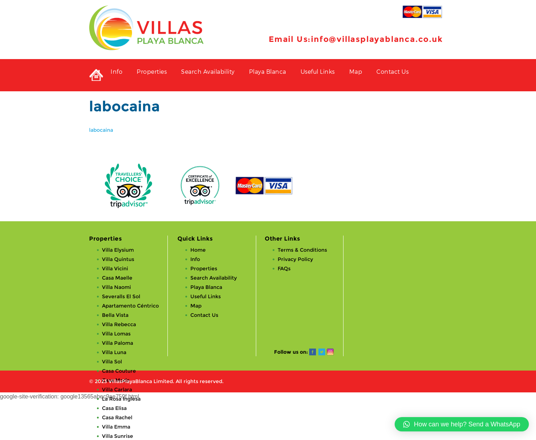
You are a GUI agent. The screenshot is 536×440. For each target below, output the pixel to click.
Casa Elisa (114, 408)
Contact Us (392, 71)
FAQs (284, 268)
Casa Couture (119, 371)
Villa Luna (114, 352)
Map (355, 71)
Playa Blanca (267, 71)
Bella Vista (115, 315)
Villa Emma (116, 427)
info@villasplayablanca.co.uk (377, 39)
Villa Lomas (116, 333)
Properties (152, 71)
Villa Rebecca (119, 324)
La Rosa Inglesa (121, 399)
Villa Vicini (115, 268)
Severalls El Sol (121, 296)
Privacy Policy (295, 259)
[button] (462, 424)
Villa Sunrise (117, 436)
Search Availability (208, 71)
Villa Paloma (117, 343)
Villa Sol (112, 361)
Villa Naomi (116, 287)
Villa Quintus (118, 259)
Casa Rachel (117, 417)
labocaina (101, 130)
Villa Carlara (117, 389)
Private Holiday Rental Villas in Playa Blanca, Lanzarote (96, 75)
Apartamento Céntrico (130, 306)
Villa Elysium (118, 250)
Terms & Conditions (302, 250)
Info (116, 71)
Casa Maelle (117, 278)
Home (198, 250)
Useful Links (318, 71)
